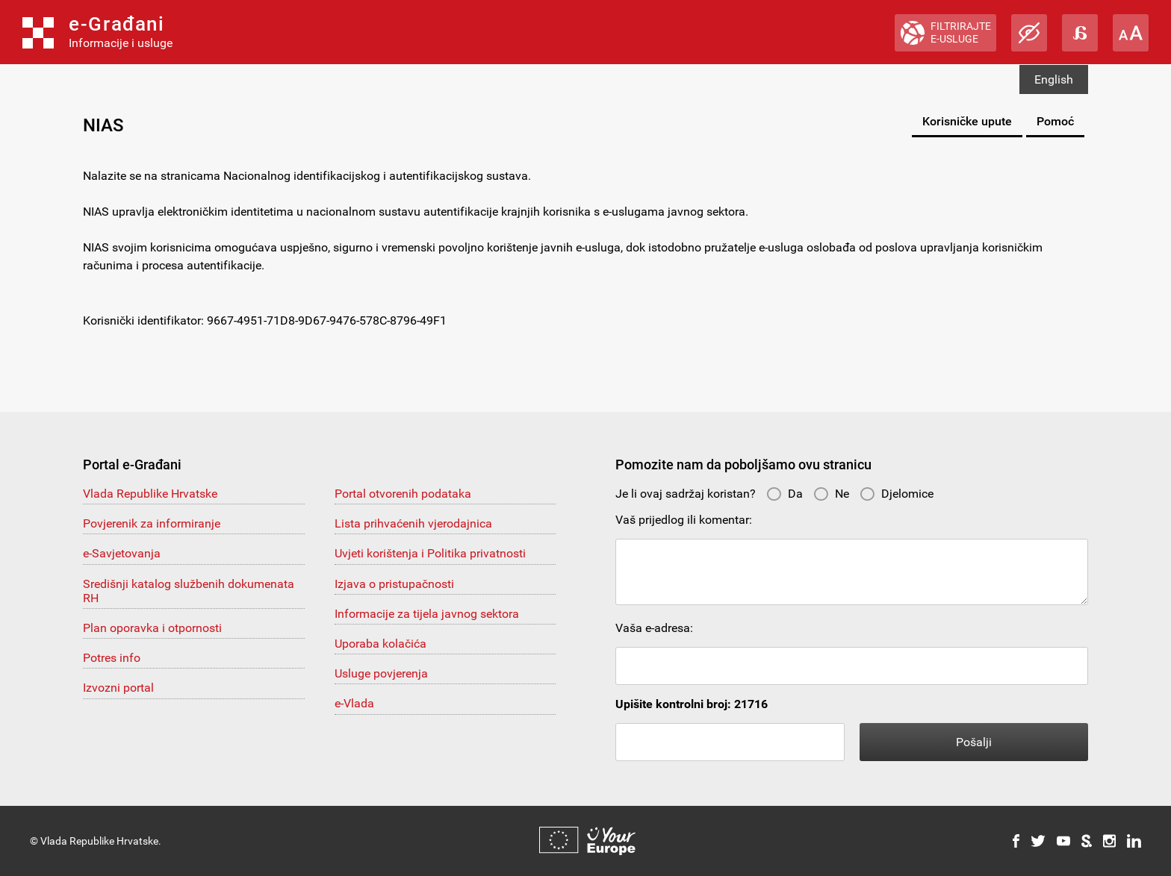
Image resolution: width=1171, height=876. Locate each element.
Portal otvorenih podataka (403, 494)
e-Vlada (354, 703)
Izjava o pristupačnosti (394, 584)
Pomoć (1055, 121)
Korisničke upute (967, 121)
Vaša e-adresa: (654, 628)
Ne (831, 494)
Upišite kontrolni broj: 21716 (691, 704)
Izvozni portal (118, 688)
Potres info (111, 658)
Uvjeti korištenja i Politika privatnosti (430, 553)
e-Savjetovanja (122, 553)
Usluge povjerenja (381, 673)
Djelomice (897, 494)
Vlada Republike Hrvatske (150, 494)
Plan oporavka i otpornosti (152, 628)
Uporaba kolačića (380, 643)
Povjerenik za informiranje (151, 523)
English (1053, 79)
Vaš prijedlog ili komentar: (683, 520)
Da (784, 494)
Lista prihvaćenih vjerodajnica (413, 523)
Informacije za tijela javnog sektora (427, 614)
